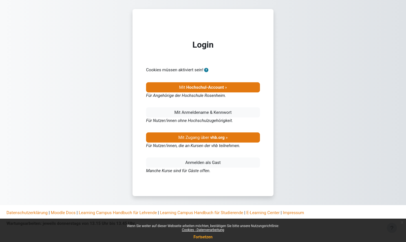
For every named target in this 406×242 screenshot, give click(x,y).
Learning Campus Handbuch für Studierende (201, 212)
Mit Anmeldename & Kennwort (203, 112)
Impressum (293, 212)
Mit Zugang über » (203, 137)
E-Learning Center (263, 212)
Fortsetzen (203, 237)
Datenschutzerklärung (27, 212)
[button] (206, 70)
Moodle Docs (63, 212)
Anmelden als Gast (203, 162)
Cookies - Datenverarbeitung (203, 230)
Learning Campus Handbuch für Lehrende (118, 212)
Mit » (203, 87)
